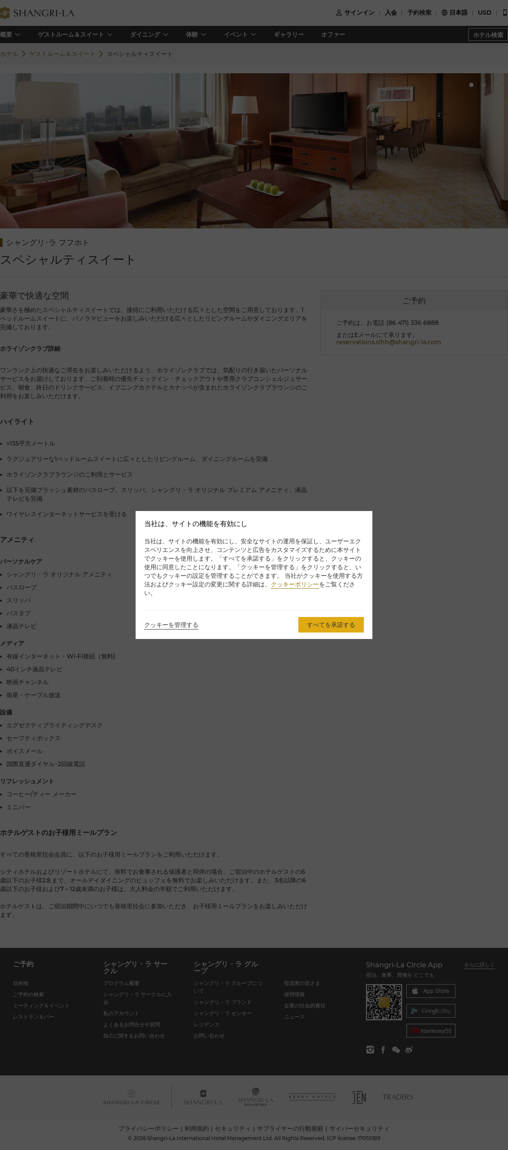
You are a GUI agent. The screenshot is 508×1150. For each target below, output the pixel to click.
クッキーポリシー (295, 584)
